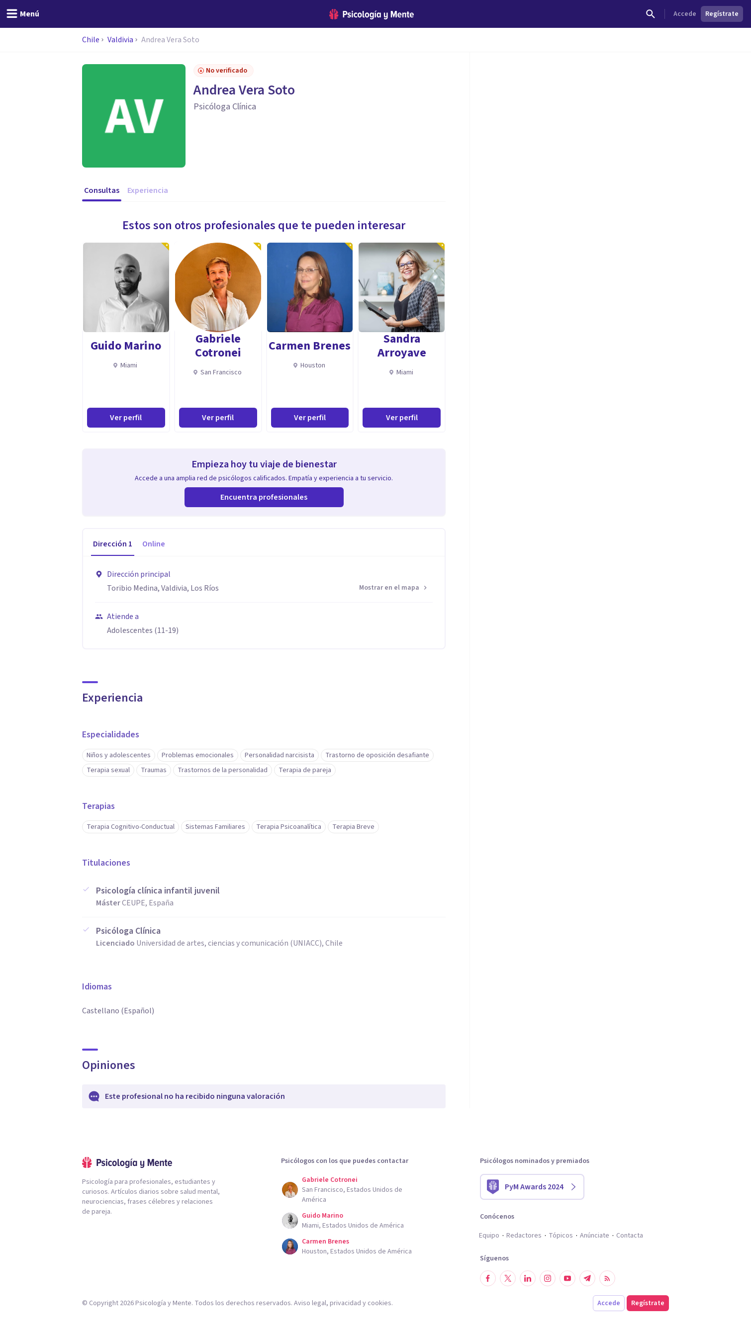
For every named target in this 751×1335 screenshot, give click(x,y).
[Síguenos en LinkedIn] (528, 1278)
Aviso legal (310, 1303)
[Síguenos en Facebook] (488, 1278)
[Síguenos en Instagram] (548, 1278)
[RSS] (607, 1278)
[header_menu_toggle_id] (22, 14)
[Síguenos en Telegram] (587, 1278)
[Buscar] (650, 14)
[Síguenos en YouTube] (567, 1278)
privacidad (345, 1303)
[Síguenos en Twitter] (508, 1278)
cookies (379, 1303)
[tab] (112, 544)
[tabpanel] (264, 602)
